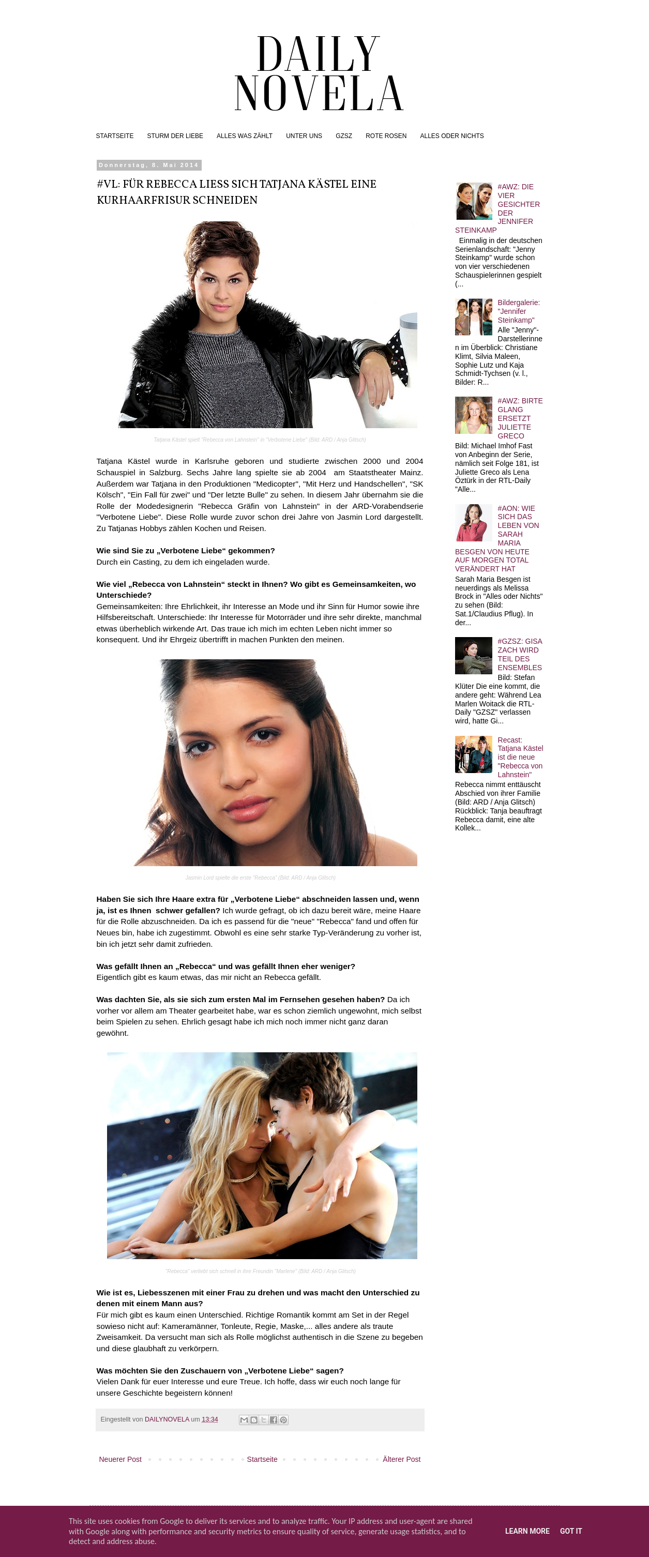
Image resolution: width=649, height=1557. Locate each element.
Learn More (527, 1531)
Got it (571, 1531)
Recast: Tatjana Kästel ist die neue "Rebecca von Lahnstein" (521, 757)
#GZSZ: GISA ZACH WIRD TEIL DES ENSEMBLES (520, 654)
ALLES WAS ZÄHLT (245, 136)
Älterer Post (401, 1459)
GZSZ (344, 136)
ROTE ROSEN (386, 136)
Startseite (262, 1459)
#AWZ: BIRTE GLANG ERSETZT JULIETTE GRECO (520, 418)
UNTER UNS (304, 136)
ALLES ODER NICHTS (452, 136)
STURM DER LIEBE (175, 136)
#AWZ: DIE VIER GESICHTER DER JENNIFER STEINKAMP (497, 208)
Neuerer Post (120, 1459)
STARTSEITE (115, 136)
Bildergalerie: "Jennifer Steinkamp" (519, 311)
